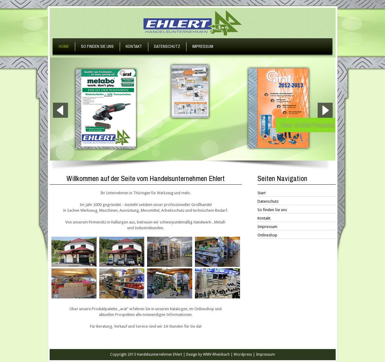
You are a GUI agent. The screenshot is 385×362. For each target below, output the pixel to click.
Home (64, 46)
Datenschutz (167, 46)
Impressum (202, 46)
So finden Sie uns (97, 46)
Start (261, 193)
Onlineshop (267, 235)
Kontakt (134, 46)
